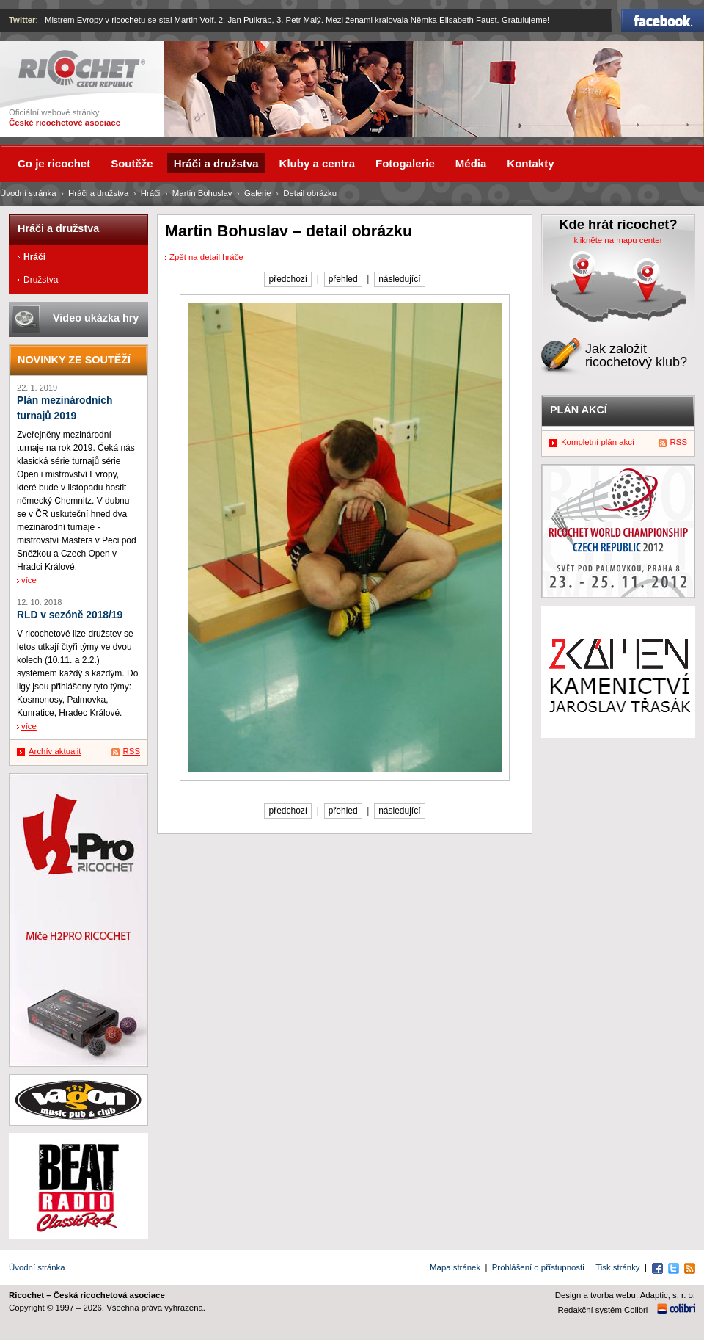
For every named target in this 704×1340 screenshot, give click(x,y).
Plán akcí (578, 410)
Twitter (22, 19)
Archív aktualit (55, 751)
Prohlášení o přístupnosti (538, 1267)
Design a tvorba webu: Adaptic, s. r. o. (625, 1295)
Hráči (151, 193)
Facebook (662, 20)
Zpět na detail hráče (206, 257)
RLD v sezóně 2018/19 (69, 614)
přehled (343, 279)
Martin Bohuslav (202, 193)
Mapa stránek (455, 1267)
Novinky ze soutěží (74, 360)
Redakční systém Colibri (603, 1309)
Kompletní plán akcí (597, 442)
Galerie (257, 193)
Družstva (40, 280)
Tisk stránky (617, 1267)
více (29, 580)
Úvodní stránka (28, 193)
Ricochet (81, 68)
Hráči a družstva (98, 193)
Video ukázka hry (96, 318)
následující (399, 279)
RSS (131, 751)
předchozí (287, 279)
